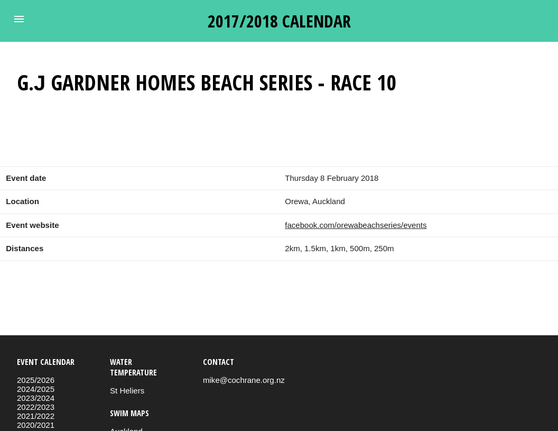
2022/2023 (35, 406)
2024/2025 (35, 388)
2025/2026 (35, 379)
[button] (19, 19)
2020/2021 (35, 424)
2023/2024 (35, 397)
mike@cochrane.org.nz (244, 379)
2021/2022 (35, 415)
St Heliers (127, 390)
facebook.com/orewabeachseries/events (355, 225)
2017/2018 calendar (279, 21)
